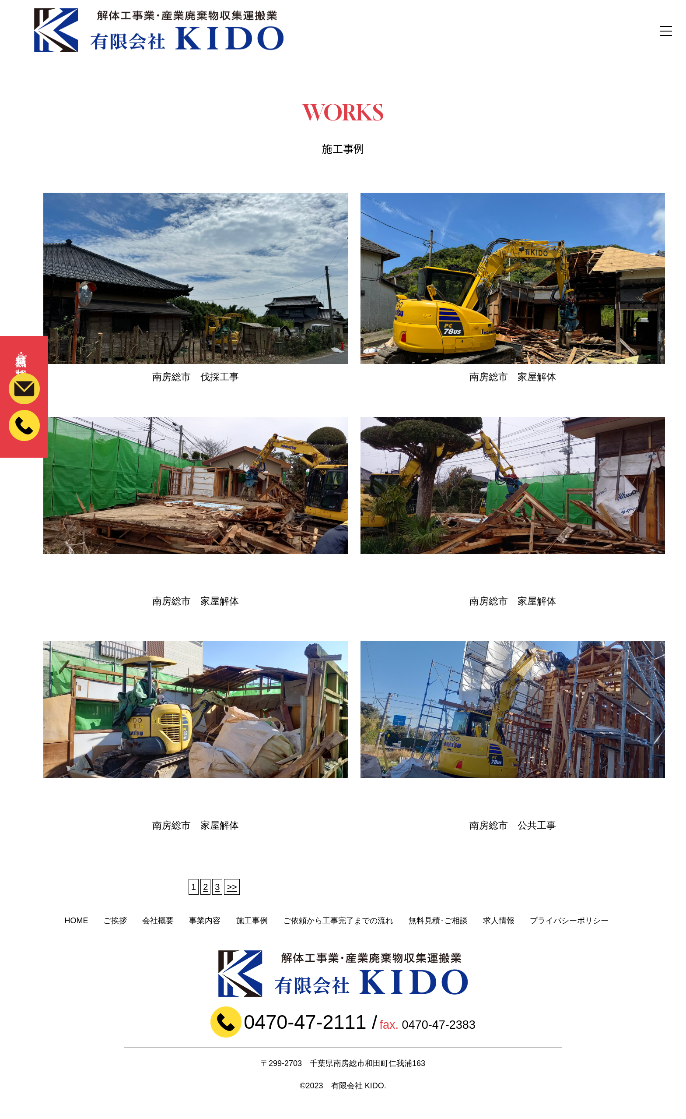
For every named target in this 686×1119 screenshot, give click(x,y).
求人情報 (498, 920)
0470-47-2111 (305, 1022)
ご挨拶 (115, 920)
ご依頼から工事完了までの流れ (338, 920)
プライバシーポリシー (569, 920)
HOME (76, 920)
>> (232, 887)
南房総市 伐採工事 (195, 376)
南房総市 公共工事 (512, 825)
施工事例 (252, 920)
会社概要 (158, 920)
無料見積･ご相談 (438, 920)
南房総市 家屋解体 (512, 376)
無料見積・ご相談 (24, 361)
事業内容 (204, 920)
